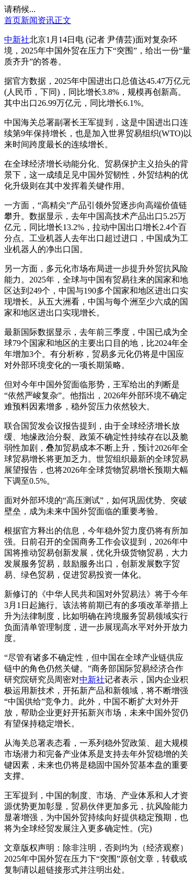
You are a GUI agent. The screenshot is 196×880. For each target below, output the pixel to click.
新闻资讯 (37, 20)
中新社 (16, 39)
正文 (62, 20)
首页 (12, 20)
